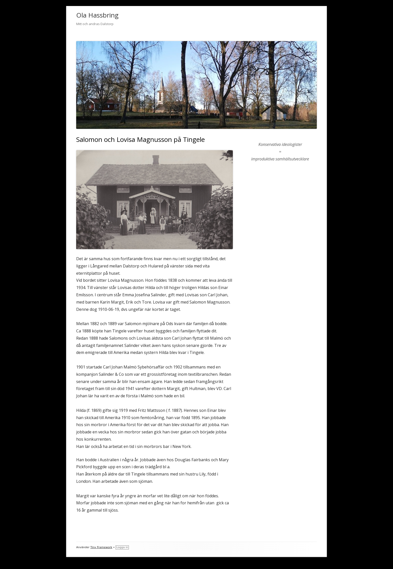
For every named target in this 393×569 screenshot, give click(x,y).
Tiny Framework (101, 547)
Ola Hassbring (97, 15)
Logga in (122, 547)
